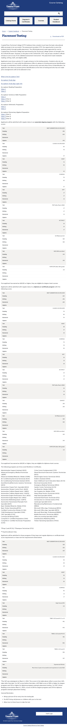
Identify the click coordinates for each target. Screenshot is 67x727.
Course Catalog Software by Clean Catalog (33, 725)
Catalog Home (11, 21)
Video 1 (3, 89)
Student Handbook (56, 21)
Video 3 (3, 101)
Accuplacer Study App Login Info (11, 84)
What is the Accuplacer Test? (10, 77)
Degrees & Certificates (26, 21)
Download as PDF (57, 36)
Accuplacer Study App (8, 80)
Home (4, 31)
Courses (41, 21)
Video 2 (3, 91)
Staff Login (49, 714)
